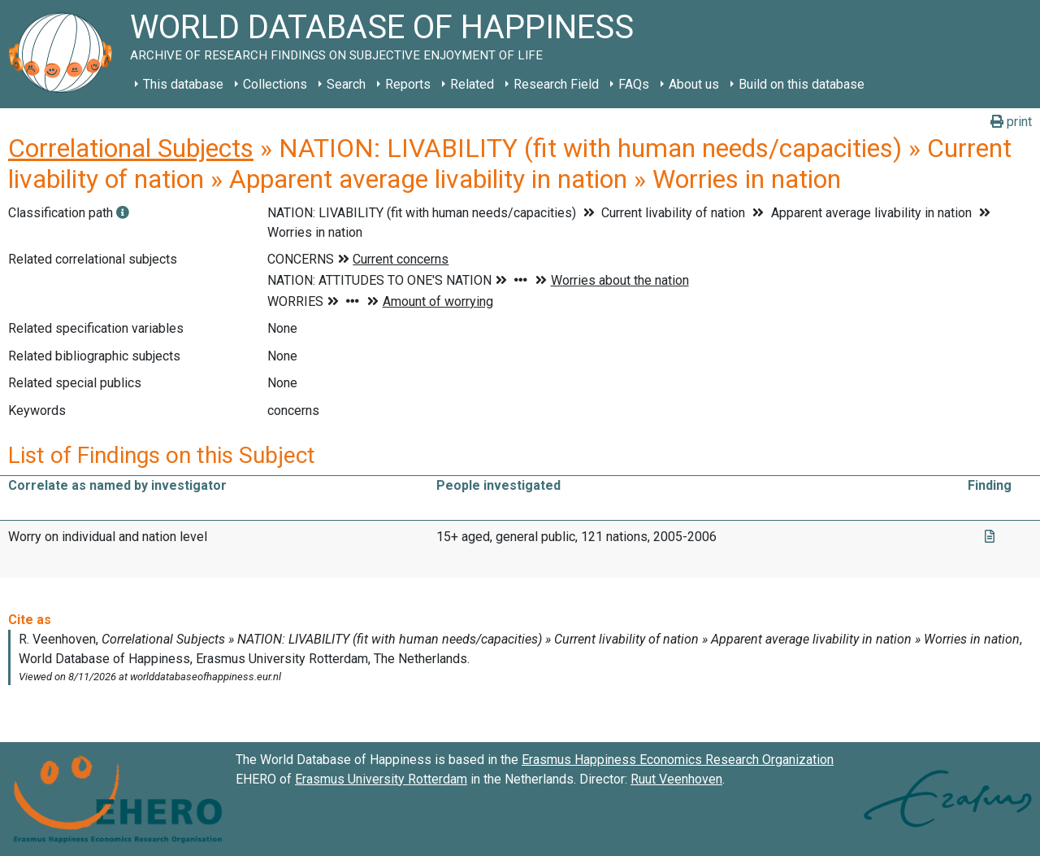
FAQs (633, 84)
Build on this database (801, 84)
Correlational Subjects (131, 148)
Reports (408, 84)
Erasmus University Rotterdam (381, 779)
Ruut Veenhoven (676, 779)
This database (183, 84)
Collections (275, 84)
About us (694, 84)
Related (472, 84)
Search (346, 84)
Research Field (556, 84)
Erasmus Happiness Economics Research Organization (678, 759)
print (1011, 121)
